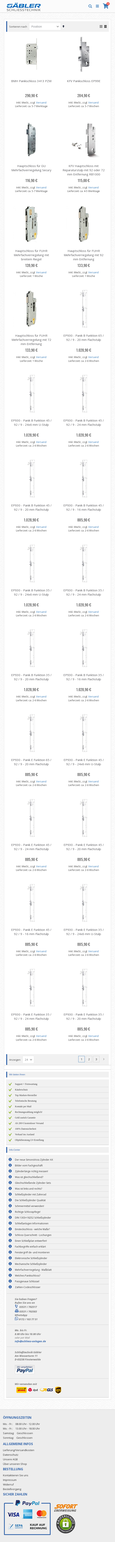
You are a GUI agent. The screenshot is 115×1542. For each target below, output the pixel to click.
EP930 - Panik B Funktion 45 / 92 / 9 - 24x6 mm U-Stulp (31, 422)
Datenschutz (10, 1454)
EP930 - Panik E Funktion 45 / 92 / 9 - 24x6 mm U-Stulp (84, 762)
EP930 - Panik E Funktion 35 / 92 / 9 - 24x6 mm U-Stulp (84, 932)
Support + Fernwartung (26, 1084)
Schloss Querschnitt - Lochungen (33, 1235)
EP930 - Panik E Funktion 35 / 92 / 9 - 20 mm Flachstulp (84, 1016)
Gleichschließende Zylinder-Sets (33, 1183)
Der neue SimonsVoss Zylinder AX (34, 1159)
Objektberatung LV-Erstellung (29, 1140)
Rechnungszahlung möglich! (28, 1112)
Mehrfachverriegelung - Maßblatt (33, 1269)
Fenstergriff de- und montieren (32, 1252)
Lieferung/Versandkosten (18, 1450)
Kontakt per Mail (23, 1106)
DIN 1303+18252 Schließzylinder (33, 1217)
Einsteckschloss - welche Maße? (32, 1229)
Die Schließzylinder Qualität (30, 1200)
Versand (41, 102)
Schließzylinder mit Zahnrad (30, 1194)
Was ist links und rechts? (28, 1188)
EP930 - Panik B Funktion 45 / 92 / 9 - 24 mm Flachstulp (83, 422)
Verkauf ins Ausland (24, 1134)
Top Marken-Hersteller (26, 1095)
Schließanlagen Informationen (31, 1223)
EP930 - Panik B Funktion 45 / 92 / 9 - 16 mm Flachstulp (83, 507)
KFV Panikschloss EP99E (83, 81)
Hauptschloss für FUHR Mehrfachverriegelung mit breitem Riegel (31, 255)
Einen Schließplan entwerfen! (31, 1241)
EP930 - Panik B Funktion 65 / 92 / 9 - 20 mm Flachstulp (83, 337)
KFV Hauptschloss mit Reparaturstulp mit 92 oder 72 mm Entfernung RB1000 (84, 170)
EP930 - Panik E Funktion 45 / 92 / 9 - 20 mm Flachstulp (84, 847)
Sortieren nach (18, 26)
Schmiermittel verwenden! (29, 1206)
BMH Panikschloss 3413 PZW (31, 81)
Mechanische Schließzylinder (31, 1264)
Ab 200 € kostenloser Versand (29, 1123)
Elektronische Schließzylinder (31, 1258)
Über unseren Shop (15, 1464)
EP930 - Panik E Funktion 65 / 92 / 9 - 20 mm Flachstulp (31, 762)
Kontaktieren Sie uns (15, 1475)
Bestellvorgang (12, 1489)
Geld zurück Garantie (25, 1117)
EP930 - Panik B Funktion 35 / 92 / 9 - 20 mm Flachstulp (31, 677)
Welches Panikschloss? (27, 1275)
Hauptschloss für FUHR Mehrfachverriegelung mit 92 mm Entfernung (83, 255)
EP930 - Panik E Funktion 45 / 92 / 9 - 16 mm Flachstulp (31, 932)
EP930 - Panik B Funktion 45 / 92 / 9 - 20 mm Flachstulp (31, 507)
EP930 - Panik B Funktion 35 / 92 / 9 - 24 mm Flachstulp (83, 592)
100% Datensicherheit (25, 1128)
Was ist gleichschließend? (29, 1177)
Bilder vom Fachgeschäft (29, 1165)
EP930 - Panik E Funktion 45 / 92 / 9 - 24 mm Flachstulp (31, 847)
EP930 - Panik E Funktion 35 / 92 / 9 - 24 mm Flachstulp (31, 1016)
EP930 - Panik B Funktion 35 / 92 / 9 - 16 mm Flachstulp (83, 677)
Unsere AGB (10, 1459)
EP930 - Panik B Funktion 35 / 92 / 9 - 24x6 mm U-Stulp (31, 592)
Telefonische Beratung (25, 1100)
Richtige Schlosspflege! (27, 1212)
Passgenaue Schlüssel (27, 1281)
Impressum (10, 1480)
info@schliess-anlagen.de (30, 1341)
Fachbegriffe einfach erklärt (30, 1246)
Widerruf (8, 1484)
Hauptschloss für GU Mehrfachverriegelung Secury (31, 168)
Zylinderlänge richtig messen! (31, 1171)
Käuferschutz (21, 1089)
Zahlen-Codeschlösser (27, 1287)
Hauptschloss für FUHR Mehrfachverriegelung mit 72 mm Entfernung (31, 339)
